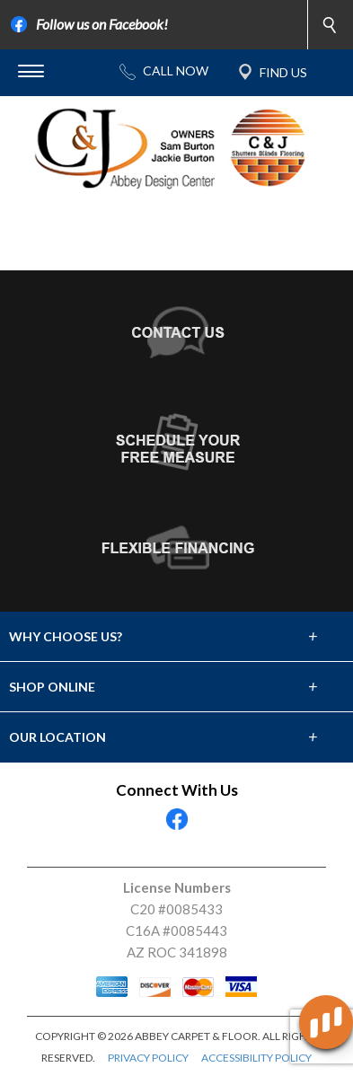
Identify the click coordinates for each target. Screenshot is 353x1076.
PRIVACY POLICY (148, 1057)
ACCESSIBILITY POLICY (256, 1057)
